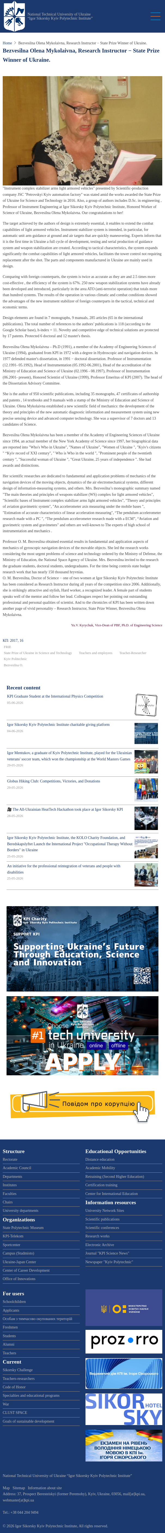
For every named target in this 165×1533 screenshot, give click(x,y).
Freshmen (10, 1327)
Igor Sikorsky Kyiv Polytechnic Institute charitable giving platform (58, 725)
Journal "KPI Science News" (107, 1253)
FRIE (7, 647)
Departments (12, 1177)
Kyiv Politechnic (15, 659)
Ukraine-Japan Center (19, 1262)
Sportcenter (11, 1245)
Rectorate (10, 1159)
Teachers (9, 1353)
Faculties (10, 1194)
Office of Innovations (19, 1279)
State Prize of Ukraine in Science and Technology (38, 653)
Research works (97, 1236)
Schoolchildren (14, 1302)
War (6, 1404)
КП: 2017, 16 (13, 641)
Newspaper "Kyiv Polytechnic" (109, 1262)
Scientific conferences (102, 1228)
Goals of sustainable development (28, 1421)
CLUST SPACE (15, 1413)
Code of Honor (14, 1387)
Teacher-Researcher (132, 653)
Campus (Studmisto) (18, 1253)
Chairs (8, 1202)
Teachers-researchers (19, 1379)
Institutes (10, 1185)
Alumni (8, 1344)
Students (9, 1336)
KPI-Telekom (13, 1236)
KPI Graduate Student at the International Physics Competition (55, 696)
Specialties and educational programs (31, 1395)
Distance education (100, 1159)
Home (7, 43)
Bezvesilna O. (13, 665)
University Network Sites (104, 1211)
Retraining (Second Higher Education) (114, 1177)
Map (6, 1488)
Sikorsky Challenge (18, 1370)
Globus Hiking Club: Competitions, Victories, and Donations (53, 781)
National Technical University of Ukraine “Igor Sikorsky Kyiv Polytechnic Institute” (60, 16)
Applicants (11, 1310)
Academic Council (17, 1168)
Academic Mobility (100, 1168)
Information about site (45, 1488)
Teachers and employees (95, 653)
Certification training (101, 1185)
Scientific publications (102, 1219)
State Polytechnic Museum (23, 1228)
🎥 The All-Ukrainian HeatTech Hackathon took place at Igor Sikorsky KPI (65, 809)
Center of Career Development (26, 1270)
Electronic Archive (99, 1245)
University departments (20, 1211)
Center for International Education (111, 1194)
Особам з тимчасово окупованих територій (37, 1319)
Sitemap (19, 1488)
